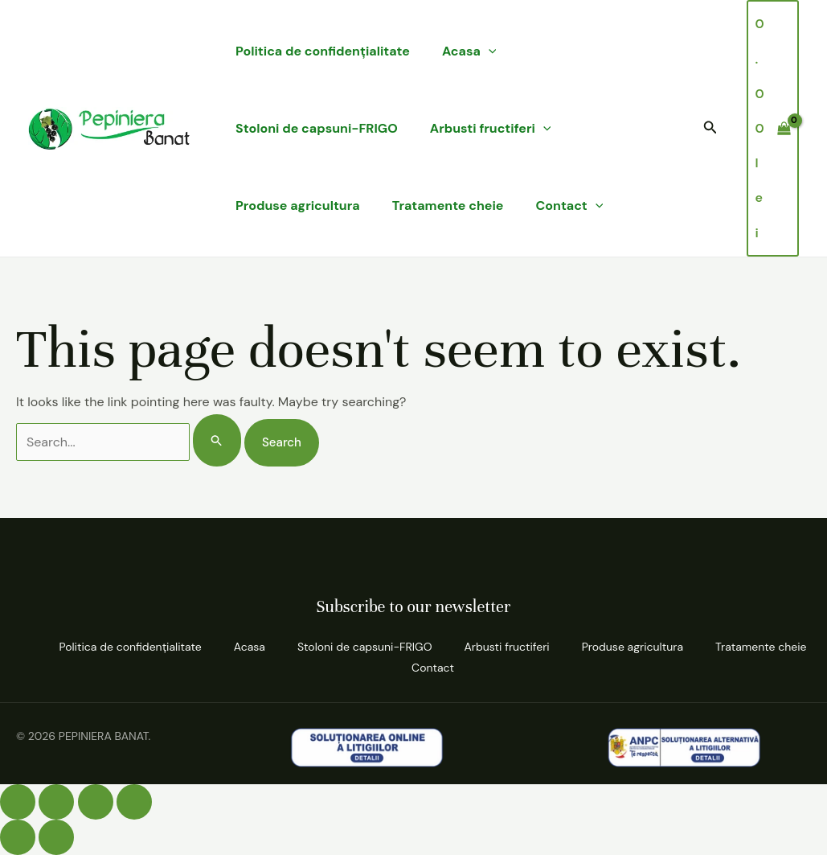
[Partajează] (95, 802)
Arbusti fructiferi (490, 128)
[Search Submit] (217, 440)
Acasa (469, 51)
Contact (570, 206)
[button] (710, 128)
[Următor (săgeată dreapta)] (56, 837)
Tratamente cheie (448, 205)
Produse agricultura (297, 205)
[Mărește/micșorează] (17, 802)
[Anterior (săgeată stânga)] (17, 837)
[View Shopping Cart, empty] (773, 128)
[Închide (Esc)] (134, 802)
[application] (489, 51)
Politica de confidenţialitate (322, 51)
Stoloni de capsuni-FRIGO (316, 128)
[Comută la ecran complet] (56, 802)
